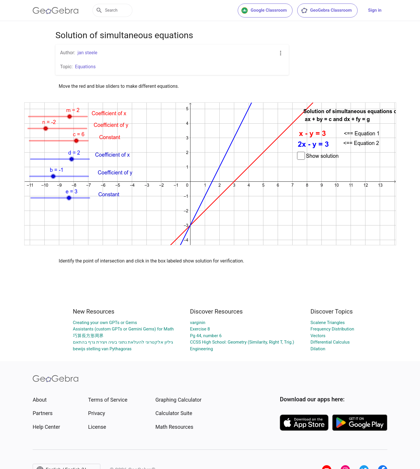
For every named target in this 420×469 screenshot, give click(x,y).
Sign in (375, 10)
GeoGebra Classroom (326, 10)
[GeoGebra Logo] (55, 10)
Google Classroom (264, 10)
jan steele (87, 52)
